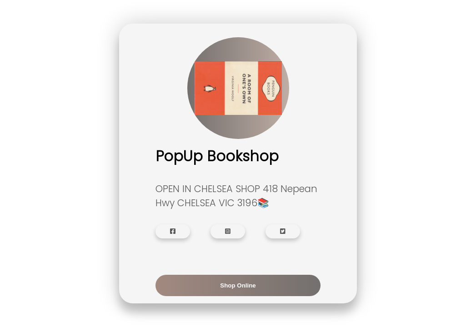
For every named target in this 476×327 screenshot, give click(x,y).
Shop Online (238, 285)
